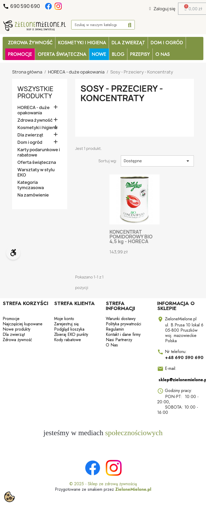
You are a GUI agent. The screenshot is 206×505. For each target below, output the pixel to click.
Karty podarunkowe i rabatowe (38, 152)
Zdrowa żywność (30, 42)
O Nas (162, 54)
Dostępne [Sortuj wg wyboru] (157, 161)
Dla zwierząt (128, 42)
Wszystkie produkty (35, 92)
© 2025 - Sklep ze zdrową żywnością (103, 484)
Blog (118, 54)
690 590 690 (22, 6)
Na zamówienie (33, 195)
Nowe (99, 54)
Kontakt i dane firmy (123, 334)
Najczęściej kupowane (22, 324)
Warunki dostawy (121, 319)
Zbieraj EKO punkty (71, 334)
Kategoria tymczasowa (30, 185)
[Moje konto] (162, 9)
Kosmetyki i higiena (82, 42)
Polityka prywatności (123, 324)
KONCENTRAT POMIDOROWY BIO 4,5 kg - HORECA (130, 237)
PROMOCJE (20, 54)
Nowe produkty (16, 329)
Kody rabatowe (67, 340)
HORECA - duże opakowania (33, 110)
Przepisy (140, 54)
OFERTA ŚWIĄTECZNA (62, 54)
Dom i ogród (167, 42)
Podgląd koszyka (69, 329)
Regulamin (115, 329)
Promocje (11, 319)
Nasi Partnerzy (119, 340)
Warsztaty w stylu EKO (36, 172)
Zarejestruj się (66, 324)
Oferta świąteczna (36, 162)
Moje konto (64, 319)
